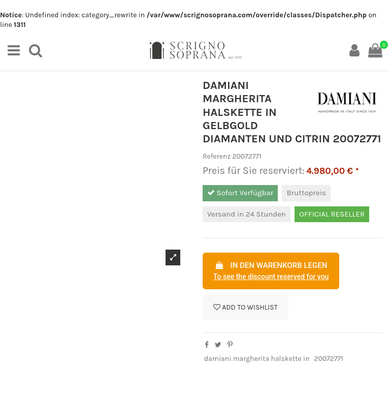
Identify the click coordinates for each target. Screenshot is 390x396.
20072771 (328, 358)
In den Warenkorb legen (271, 271)
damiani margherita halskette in (257, 358)
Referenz (217, 156)
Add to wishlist (245, 307)
